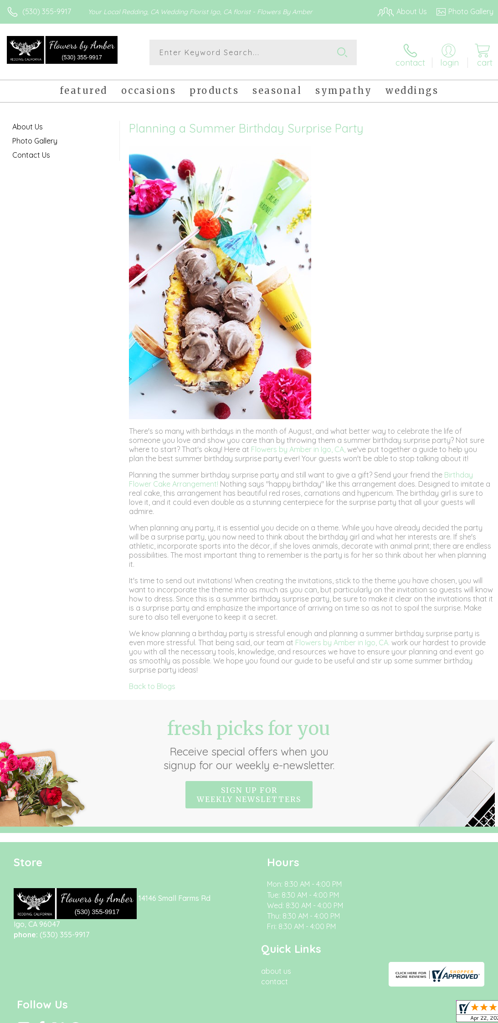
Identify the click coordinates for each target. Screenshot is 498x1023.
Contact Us (31, 151)
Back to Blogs (152, 682)
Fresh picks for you (249, 741)
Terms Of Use (284, 1014)
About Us (27, 123)
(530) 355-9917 (46, 11)
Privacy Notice (338, 1014)
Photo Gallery (34, 137)
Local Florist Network (404, 1014)
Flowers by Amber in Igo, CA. (343, 638)
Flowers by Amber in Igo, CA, (299, 445)
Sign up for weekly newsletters (249, 791)
